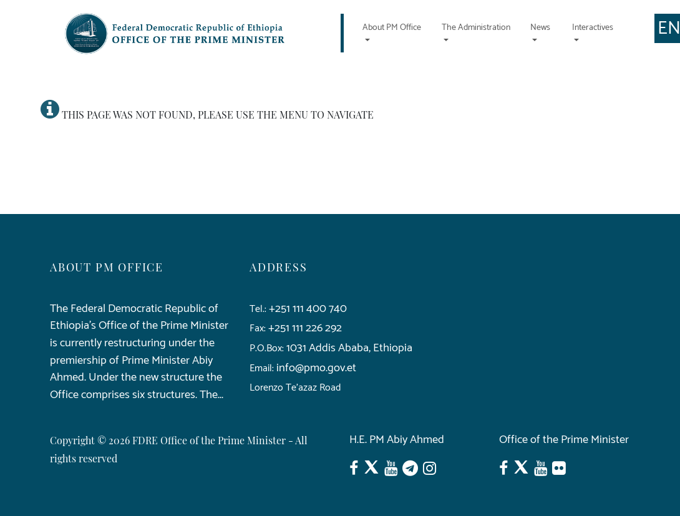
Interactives (592, 28)
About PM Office (391, 28)
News (540, 28)
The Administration (476, 28)
